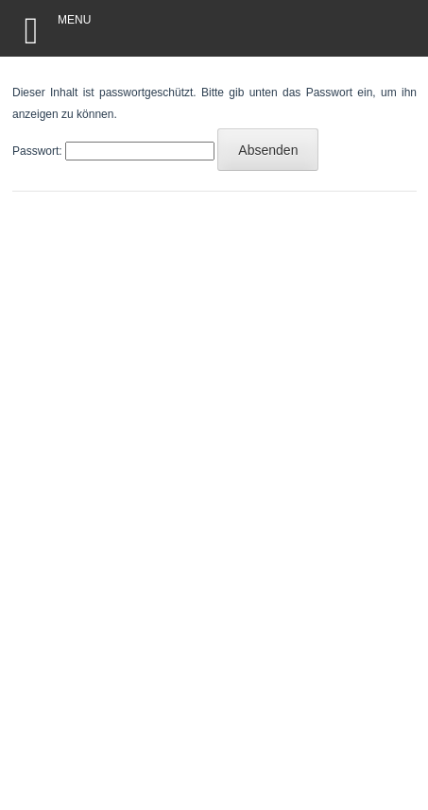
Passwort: (113, 151)
